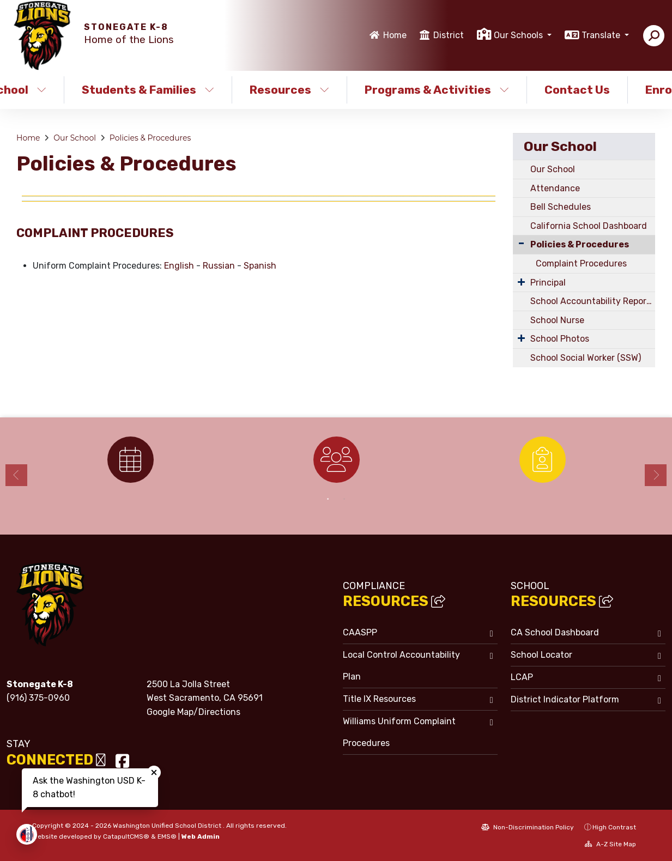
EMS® (167, 836)
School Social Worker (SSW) (585, 358)
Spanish (260, 265)
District (448, 35)
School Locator (541, 655)
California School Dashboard (588, 226)
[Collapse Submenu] (521, 243)
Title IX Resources (379, 699)
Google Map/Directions (193, 712)
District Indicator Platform (565, 699)
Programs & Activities (436, 89)
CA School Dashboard (555, 632)
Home (395, 35)
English (179, 265)
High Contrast (614, 827)
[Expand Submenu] (521, 281)
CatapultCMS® (126, 836)
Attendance (555, 188)
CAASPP (360, 632)
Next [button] (656, 475)
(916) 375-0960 (38, 698)
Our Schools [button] (519, 35)
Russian (219, 265)
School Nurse (557, 320)
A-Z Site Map (610, 844)
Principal (548, 282)
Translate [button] (602, 35)
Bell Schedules (560, 207)
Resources (289, 89)
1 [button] (328, 499)
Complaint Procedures (581, 263)
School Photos (559, 339)
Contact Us (577, 89)
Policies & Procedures (150, 138)
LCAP (522, 677)
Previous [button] (16, 475)
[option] (130, 459)
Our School (74, 138)
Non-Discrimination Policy (527, 827)
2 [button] (344, 499)
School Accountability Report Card (592, 301)
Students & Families (148, 89)
